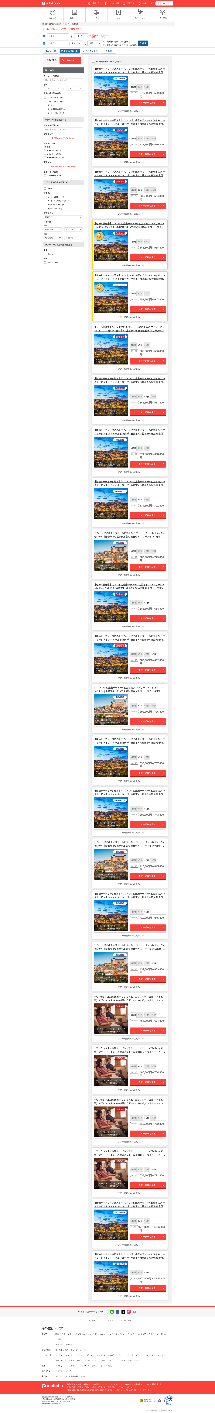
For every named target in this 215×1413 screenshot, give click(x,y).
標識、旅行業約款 (99, 1387)
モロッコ (84, 1376)
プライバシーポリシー (125, 1387)
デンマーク (84, 1366)
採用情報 (87, 1384)
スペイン (68, 1355)
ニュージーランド (78, 1350)
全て (48, 147)
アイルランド (100, 1355)
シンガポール (79, 1334)
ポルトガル (89, 1360)
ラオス (151, 1334)
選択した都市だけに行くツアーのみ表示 (120, 45)
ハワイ (44, 1345)
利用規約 (111, 1387)
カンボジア (141, 1334)
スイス (111, 1360)
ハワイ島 (68, 1345)
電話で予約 (95, 3)
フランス (78, 1355)
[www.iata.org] (160, 1400)
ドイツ (121, 1355)
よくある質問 (112, 3)
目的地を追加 (94, 36)
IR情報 (78, 1384)
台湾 (63, 1334)
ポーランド (132, 1360)
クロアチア (101, 1360)
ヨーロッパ (46, 1355)
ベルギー (111, 1355)
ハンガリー (150, 1355)
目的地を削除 (105, 36)
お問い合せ (138, 1384)
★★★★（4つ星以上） (55, 154)
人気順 (108, 51)
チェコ (160, 1355)
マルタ (71, 1360)
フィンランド (60, 1366)
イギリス (88, 1355)
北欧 (43, 1366)
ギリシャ (139, 1355)
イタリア (59, 1355)
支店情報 (128, 1384)
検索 (143, 43)
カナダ (68, 1371)
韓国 (57, 1334)
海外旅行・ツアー (54, 1328)
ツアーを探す (92, 1320)
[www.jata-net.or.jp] (154, 1400)
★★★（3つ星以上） (54, 150)
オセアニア (46, 1350)
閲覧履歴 (128, 3)
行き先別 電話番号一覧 (153, 1384)
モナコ (79, 1360)
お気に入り (145, 3)
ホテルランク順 (90, 51)
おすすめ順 (51, 51)
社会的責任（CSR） (100, 1384)
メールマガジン (109, 1320)
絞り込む (71, 60)
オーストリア (60, 1360)
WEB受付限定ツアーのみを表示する (107, 61)
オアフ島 (59, 1345)
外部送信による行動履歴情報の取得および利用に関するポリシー (90, 1390)
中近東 (44, 1376)
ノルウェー (73, 1366)
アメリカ (59, 1371)
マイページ (164, 3)
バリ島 (58, 1339)
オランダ (129, 1355)
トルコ (58, 1376)
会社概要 (70, 1384)
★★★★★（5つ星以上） (55, 157)
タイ (111, 1334)
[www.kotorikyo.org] (146, 1400)
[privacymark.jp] (168, 1400)
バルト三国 (120, 1360)
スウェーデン (97, 1366)
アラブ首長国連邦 (70, 1376)
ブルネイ (103, 1334)
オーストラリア (61, 1350)
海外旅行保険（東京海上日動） (78, 1387)
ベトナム (130, 1334)
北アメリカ (46, 1371)
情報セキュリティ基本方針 (127, 1390)
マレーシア (92, 1334)
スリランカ (161, 1334)
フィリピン (120, 1334)
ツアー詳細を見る (147, 103)
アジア (44, 1334)
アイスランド (111, 1366)
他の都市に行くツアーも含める (116, 41)
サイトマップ (144, 1390)
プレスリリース (116, 1384)
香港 (70, 1334)
